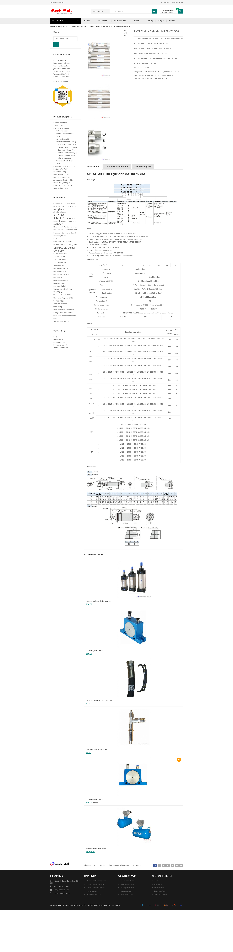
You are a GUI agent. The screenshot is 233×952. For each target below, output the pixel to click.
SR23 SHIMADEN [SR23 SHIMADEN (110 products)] (59, 262)
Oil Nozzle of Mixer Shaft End (96, 792)
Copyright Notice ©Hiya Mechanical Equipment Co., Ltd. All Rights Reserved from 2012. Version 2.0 (85, 947)
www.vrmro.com (125, 933)
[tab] (93, 208)
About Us (87, 907)
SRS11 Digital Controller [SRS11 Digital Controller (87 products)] (61, 268)
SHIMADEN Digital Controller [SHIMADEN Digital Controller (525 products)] (64, 249)
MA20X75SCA (139, 78)
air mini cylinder (144, 75)
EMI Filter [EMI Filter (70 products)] (74, 227)
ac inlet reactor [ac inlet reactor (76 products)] (57, 203)
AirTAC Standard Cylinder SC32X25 (98, 643)
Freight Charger (113, 907)
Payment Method (99, 907)
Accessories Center (60, 180)
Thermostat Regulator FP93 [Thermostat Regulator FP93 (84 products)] (62, 295)
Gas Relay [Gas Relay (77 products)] (56, 239)
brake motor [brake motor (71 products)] (72, 221)
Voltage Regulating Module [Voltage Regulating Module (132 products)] (63, 313)
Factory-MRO (58, 169)
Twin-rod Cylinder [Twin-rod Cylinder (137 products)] (60, 304)
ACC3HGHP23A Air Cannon (96, 891)
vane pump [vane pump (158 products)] (57, 307)
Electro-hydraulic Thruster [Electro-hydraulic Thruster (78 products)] (61, 227)
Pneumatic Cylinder (79, 26)
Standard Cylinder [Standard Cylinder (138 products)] (60, 286)
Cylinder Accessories (66, 147)
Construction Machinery (62, 166)
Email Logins (136, 907)
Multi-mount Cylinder (66, 153)
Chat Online (124, 907)
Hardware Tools (120, 21)
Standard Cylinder (65, 150)
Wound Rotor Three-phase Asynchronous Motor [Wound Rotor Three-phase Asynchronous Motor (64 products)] (64, 317)
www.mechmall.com (127, 926)
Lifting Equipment (60, 177)
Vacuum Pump (61, 139)
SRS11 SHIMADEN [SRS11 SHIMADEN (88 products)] (59, 271)
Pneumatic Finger (64, 144)
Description (93, 209)
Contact (172, 21)
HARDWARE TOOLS (61, 174)
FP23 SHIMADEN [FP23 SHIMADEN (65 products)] (58, 230)
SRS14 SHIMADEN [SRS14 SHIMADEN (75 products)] (59, 283)
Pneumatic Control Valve (65, 161)
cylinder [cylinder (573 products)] (58, 224)
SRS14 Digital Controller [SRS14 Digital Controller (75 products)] (60, 280)
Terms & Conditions (60, 348)
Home (87, 20)
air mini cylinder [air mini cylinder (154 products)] (59, 212)
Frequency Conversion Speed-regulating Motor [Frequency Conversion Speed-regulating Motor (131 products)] (64, 234)
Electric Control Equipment (95, 926)
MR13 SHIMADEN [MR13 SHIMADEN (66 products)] (58, 241)
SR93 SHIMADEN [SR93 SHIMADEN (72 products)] (58, 265)
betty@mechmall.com (61, 63)
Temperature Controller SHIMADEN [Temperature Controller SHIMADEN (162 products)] (62, 290)
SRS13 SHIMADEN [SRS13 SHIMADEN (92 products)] (59, 277)
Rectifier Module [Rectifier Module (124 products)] (59, 245)
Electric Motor (58, 123)
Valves (55, 125)
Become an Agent (60, 345)
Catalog (150, 21)
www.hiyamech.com (127, 929)
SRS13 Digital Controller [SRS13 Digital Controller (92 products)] (61, 274)
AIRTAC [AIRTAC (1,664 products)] (59, 215)
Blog (160, 21)
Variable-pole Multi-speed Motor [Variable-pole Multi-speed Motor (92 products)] (63, 310)
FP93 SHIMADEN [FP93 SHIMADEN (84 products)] (71, 230)
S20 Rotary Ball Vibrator (94, 693)
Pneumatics (57, 172)
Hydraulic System (60, 183)
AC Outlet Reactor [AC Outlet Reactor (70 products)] (70, 203)
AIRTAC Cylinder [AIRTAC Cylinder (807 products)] (64, 218)
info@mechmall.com (57, 2)
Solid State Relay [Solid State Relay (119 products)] (59, 259)
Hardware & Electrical (93, 936)
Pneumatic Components (65, 134)
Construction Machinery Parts (96, 923)
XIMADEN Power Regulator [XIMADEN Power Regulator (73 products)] (61, 321)
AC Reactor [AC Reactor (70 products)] (56, 206)
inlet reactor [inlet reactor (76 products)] (65, 239)
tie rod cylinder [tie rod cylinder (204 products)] (59, 301)
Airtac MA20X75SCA (165, 75)
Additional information (116, 209)
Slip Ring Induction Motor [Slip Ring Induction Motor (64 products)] (60, 253)
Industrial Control (59, 185)
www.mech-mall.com (127, 923)
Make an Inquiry (177, 2)
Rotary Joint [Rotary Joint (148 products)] (72, 245)
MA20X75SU (163, 78)
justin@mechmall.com (61, 69)
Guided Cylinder (64, 155)
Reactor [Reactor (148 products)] (69, 242)
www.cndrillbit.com (126, 936)
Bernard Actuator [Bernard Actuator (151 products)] (60, 221)
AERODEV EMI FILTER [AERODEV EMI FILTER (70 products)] (69, 206)
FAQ (55, 337)
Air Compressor (61, 131)
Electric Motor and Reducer (95, 929)
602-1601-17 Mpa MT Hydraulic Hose (99, 742)
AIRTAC (154, 75)
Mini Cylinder (95, 26)
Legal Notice (58, 339)
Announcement (59, 342)
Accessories (102, 21)
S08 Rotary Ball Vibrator (94, 841)
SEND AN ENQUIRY (143, 209)
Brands (136, 21)
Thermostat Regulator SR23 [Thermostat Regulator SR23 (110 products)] (63, 298)
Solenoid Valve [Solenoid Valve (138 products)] (59, 256)
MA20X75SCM (151, 78)
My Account (165, 2)
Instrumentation (91, 933)
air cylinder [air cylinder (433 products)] (59, 209)
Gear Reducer (58, 188)
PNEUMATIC (63, 26)
